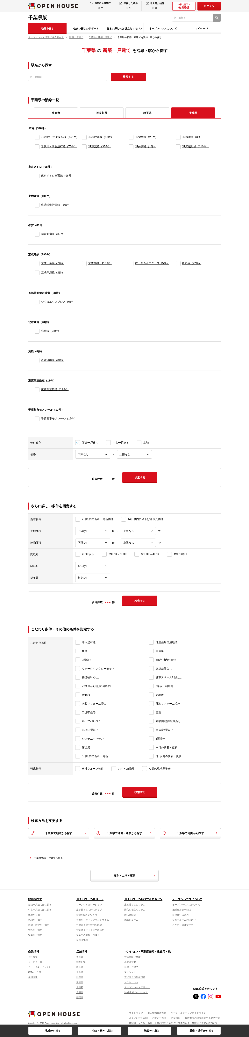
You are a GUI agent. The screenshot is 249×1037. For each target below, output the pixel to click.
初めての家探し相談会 (88, 935)
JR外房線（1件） (145, 146)
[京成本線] (84, 263)
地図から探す (152, 1030)
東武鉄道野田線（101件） (57, 204)
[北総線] (37, 331)
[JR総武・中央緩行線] (37, 137)
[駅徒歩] (92, 566)
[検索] (217, 18)
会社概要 (33, 957)
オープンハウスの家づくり (186, 904)
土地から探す (35, 914)
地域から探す (53, 1030)
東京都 (56, 112)
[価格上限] (134, 454)
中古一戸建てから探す (40, 909)
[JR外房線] (131, 146)
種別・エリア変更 (135, 876)
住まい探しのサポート (86, 28)
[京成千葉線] (37, 263)
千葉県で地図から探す (190, 833)
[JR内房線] (178, 137)
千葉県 (79, 972)
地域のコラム (131, 919)
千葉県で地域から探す (58, 833)
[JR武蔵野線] (178, 146)
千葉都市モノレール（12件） (59, 418)
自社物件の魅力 (180, 914)
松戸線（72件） (192, 263)
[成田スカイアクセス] (131, 263)
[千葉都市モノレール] (37, 419)
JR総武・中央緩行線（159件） (60, 137)
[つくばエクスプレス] (37, 302)
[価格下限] (92, 454)
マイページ (201, 28)
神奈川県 (101, 112)
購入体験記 (130, 914)
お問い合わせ (159, 1018)
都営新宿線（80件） (53, 234)
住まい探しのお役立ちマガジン (124, 28)
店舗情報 (81, 951)
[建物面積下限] (92, 543)
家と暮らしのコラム (134, 904)
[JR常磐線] (131, 137)
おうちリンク (131, 982)
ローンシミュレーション (89, 904)
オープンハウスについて (163, 28)
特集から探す (35, 935)
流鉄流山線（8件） (52, 360)
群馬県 (79, 977)
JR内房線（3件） (192, 137)
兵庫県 (79, 992)
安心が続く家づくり (86, 914)
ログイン (209, 6)
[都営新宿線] (37, 234)
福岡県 (79, 997)
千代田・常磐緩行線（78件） (59, 146)
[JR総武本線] (84, 137)
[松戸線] (178, 263)
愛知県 (79, 982)
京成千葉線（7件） (52, 263)
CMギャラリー (36, 972)
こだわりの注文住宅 (182, 925)
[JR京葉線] (84, 146)
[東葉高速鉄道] (37, 389)
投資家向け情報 (132, 957)
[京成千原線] (37, 273)
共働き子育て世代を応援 (89, 925)
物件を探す (47, 28)
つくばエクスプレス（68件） (59, 301)
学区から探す (35, 930)
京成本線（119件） (100, 263)
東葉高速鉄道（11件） (55, 389)
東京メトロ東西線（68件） (57, 175)
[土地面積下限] (92, 531)
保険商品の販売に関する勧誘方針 (202, 1018)
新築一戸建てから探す (40, 904)
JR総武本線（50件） (101, 137)
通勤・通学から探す (201, 1030)
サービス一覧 (35, 962)
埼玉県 (147, 112)
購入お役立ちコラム (134, 909)
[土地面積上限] (138, 531)
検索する (128, 76)
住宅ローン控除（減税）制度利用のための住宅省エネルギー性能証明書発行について (173, 1023)
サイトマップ (136, 1013)
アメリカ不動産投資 (134, 977)
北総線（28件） (50, 330)
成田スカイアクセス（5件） (152, 263)
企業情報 (33, 951)
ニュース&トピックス (39, 967)
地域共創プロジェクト (136, 992)
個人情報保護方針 (157, 1013)
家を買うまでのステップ (89, 909)
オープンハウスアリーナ (137, 987)
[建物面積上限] (138, 543)
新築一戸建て (131, 967)
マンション (130, 972)
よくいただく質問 (138, 1018)
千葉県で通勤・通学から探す (124, 833)
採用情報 (33, 977)
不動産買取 (130, 962)
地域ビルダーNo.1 (181, 909)
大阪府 (79, 987)
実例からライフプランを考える (92, 919)
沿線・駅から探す (102, 1030)
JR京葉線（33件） (99, 146)
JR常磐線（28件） (146, 137)
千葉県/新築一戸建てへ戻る (48, 858)
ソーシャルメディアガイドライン (188, 1013)
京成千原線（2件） (52, 272)
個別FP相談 (82, 940)
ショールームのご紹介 (184, 919)
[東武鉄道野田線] (37, 205)
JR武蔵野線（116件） (195, 146)
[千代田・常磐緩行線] (37, 146)
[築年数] (92, 578)
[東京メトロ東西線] (37, 176)
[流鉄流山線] (37, 360)
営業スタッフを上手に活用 (90, 930)
